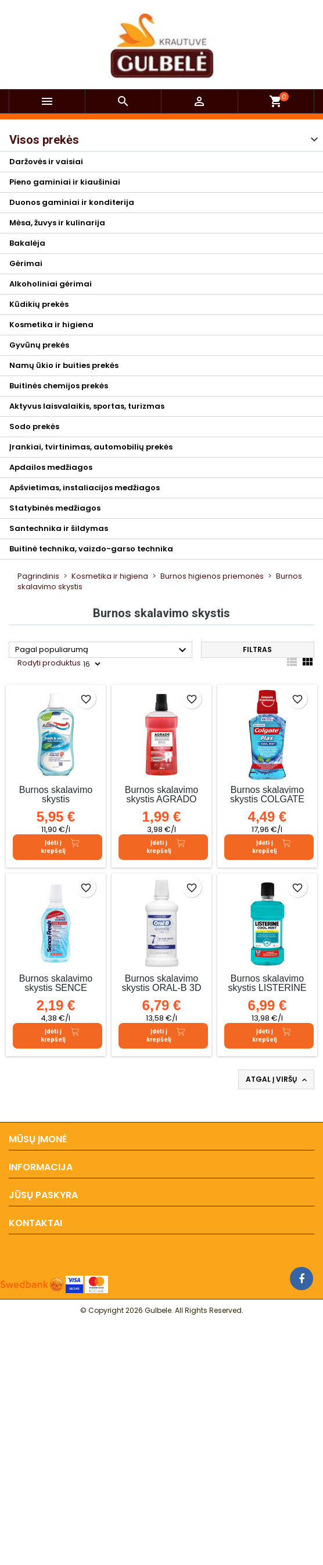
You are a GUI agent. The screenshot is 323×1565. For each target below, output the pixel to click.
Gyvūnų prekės (39, 344)
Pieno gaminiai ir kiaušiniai (64, 181)
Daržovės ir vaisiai (46, 161)
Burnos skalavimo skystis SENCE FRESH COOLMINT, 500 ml (55, 992)
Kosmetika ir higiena (51, 324)
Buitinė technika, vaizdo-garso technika (91, 548)
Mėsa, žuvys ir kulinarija (57, 222)
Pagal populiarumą (102, 650)
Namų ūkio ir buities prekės (64, 365)
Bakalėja (27, 243)
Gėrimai (25, 263)
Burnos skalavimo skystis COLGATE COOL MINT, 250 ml (266, 799)
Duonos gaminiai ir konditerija (71, 202)
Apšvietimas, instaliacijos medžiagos (84, 487)
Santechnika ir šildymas (58, 528)
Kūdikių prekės (39, 304)
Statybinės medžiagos (55, 508)
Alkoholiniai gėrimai (50, 283)
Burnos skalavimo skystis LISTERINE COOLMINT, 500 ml (267, 987)
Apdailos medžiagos (50, 467)
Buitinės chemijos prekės (58, 385)
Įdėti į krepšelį (60, 847)
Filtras (257, 649)
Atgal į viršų (277, 1079)
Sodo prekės (34, 426)
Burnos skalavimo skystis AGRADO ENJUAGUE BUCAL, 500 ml (161, 804)
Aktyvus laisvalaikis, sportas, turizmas (86, 406)
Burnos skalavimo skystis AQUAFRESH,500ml (56, 799)
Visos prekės (44, 140)
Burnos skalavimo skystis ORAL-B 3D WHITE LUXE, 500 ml (162, 992)
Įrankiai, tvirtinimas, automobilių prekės (91, 446)
